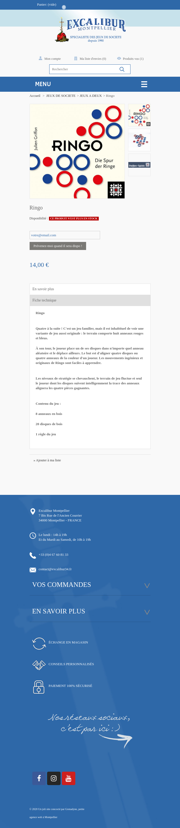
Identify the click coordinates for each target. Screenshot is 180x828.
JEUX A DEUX (91, 96)
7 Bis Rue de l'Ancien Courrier (60, 515)
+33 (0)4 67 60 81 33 (53, 555)
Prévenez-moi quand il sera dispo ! (58, 246)
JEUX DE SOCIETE (61, 96)
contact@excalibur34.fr (55, 569)
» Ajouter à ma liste (47, 460)
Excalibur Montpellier (54, 511)
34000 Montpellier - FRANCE (60, 520)
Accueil (35, 96)
